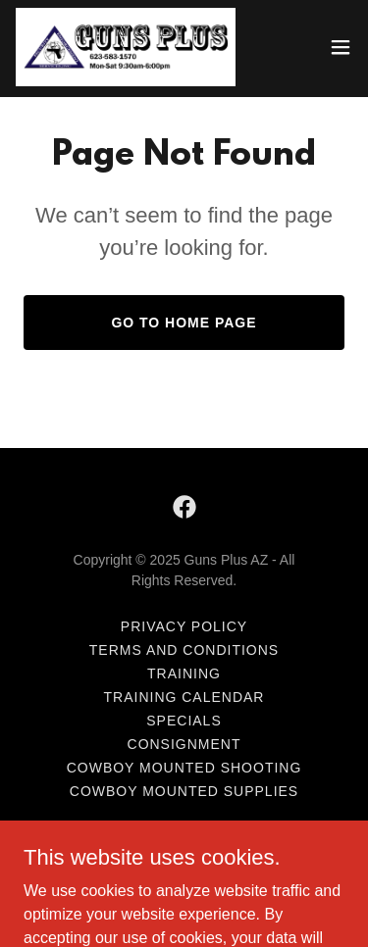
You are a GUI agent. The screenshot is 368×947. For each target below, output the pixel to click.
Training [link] (184, 673)
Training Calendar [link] (184, 697)
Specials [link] (183, 720)
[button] (340, 47)
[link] (126, 47)
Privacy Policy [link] (184, 626)
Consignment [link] (184, 744)
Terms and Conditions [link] (184, 650)
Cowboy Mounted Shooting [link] (184, 767)
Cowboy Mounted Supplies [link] (184, 791)
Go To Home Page (183, 322)
